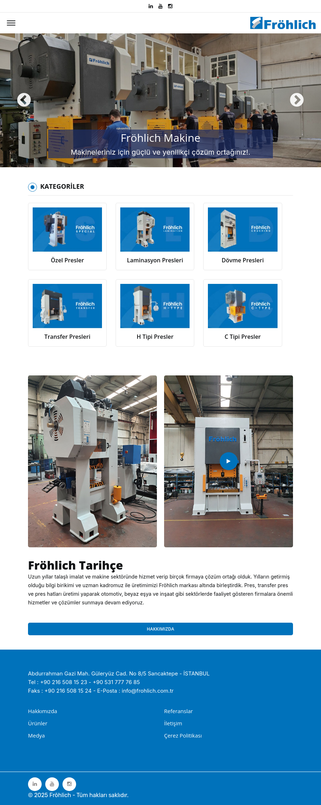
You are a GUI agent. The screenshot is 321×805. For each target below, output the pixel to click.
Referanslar (178, 711)
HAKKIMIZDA (160, 629)
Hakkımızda (42, 711)
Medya (36, 735)
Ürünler (37, 723)
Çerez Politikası (183, 735)
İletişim (173, 723)
